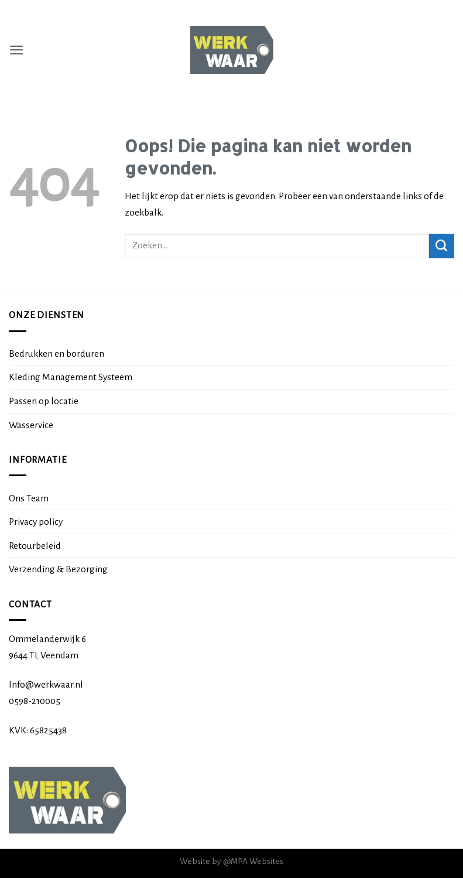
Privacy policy (36, 522)
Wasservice (31, 425)
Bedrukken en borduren (56, 353)
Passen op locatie (43, 401)
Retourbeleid (35, 546)
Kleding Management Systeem (70, 377)
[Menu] (16, 50)
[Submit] (441, 246)
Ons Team (29, 498)
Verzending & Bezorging (58, 569)
